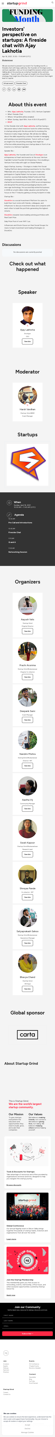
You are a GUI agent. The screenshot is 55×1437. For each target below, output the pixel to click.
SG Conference (34, 1364)
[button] (52, 3)
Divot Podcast (33, 1383)
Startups (5, 1368)
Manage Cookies (27, 1432)
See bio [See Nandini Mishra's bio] (27, 766)
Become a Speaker (35, 1368)
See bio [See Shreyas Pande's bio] (27, 897)
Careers (5, 1392)
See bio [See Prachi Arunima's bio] (27, 677)
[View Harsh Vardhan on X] (27, 405)
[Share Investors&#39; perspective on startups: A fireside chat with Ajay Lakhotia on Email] (19, 89)
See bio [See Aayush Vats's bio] (27, 631)
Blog (30, 1379)
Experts (5, 1366)
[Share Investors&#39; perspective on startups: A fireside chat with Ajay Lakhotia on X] (9, 89)
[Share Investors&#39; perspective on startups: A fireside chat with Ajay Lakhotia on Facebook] (4, 89)
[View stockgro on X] (27, 325)
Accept (27, 1425)
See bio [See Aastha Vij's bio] (27, 809)
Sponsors (6, 1370)
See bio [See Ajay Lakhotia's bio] (27, 341)
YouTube (32, 1381)
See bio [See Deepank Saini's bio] (27, 720)
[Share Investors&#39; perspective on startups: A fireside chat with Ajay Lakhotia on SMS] (24, 89)
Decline (27, 1428)
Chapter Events (34, 1366)
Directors (6, 1372)
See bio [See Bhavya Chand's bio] (27, 989)
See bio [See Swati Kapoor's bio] (27, 854)
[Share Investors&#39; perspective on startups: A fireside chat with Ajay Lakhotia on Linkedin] (14, 89)
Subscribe (26, 1334)
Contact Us (6, 1394)
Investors (6, 1364)
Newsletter (32, 1377)
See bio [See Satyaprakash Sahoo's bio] (27, 943)
